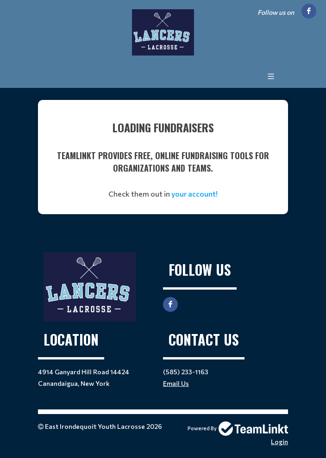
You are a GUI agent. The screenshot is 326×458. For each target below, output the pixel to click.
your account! (194, 193)
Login (279, 442)
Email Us (176, 383)
